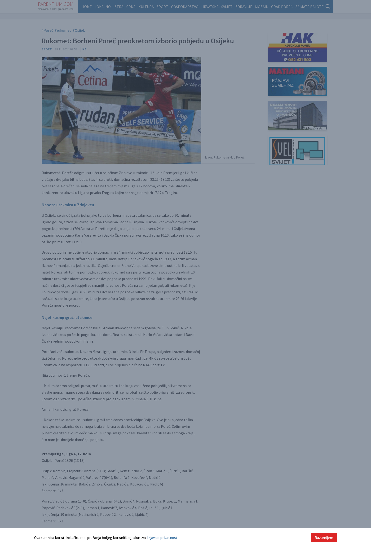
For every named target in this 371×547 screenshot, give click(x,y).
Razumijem (324, 537)
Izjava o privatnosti (162, 537)
